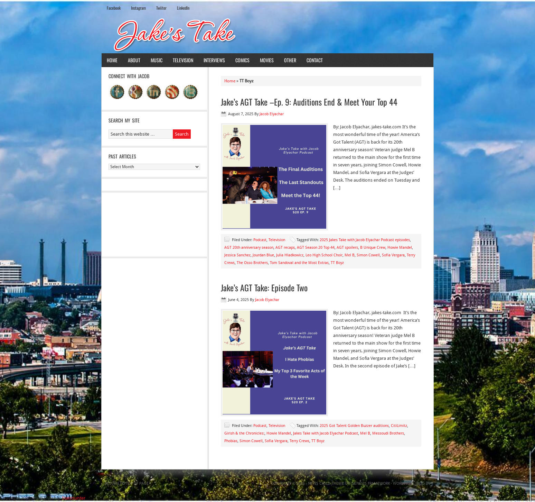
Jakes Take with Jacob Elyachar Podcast (325, 433)
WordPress (403, 483)
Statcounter (73, 498)
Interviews (214, 60)
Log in (423, 483)
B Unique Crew (372, 247)
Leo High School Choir (324, 255)
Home (112, 60)
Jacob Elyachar (272, 114)
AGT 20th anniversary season (248, 247)
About (134, 60)
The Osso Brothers (252, 263)
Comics (242, 60)
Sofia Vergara (393, 255)
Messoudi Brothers (388, 433)
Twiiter (161, 8)
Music (156, 60)
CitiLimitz (399, 425)
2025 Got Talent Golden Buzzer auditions (354, 425)
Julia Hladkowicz (289, 255)
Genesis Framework (370, 483)
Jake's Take (267, 34)
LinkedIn (183, 8)
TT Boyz (337, 263)
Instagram (138, 8)
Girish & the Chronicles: (244, 433)
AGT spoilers (347, 247)
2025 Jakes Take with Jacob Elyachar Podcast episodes (365, 240)
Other (290, 60)
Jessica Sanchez (237, 255)
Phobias (230, 441)
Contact (315, 60)
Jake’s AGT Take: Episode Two (264, 287)
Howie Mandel (399, 247)
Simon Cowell (368, 255)
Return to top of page (127, 483)
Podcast (259, 240)
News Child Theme (326, 483)
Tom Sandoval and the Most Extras (299, 263)
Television (183, 60)
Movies (267, 60)
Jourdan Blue (263, 255)
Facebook (114, 8)
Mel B (350, 255)
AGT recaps (285, 247)
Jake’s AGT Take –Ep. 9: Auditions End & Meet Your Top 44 (309, 101)
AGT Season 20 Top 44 (316, 247)
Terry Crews (299, 441)
